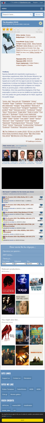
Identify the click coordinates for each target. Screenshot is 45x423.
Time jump (29, 123)
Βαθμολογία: (18, 261)
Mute (10, 110)
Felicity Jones (20, 48)
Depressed (6, 123)
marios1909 (16, 405)
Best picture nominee (26, 127)
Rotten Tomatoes (8, 389)
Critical (36, 123)
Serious (38, 118)
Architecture (31, 110)
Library (34, 101)
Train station (24, 118)
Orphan (38, 110)
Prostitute (6, 103)
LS (14, 410)
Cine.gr (4, 394)
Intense (10, 125)
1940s (40, 116)
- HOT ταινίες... (7, 255)
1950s (10, 118)
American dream (15, 108)
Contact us (17, 378)
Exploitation (33, 108)
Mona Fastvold (37, 44)
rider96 (11, 234)
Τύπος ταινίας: (6, 261)
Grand (27, 121)
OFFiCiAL (5, 405)
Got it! (22, 420)
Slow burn (6, 121)
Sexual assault (16, 116)
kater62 (12, 200)
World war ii (35, 105)
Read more (9, 416)
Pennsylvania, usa (29, 103)
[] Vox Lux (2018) (34, 131)
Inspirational (19, 121)
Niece (5, 112)
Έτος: (28, 261)
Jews (12, 121)
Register (35, 2)
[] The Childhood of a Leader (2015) (15, 131)
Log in (41, 2)
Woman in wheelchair (29, 116)
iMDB (31, 389)
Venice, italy (7, 101)
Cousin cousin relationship (27, 114)
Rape (12, 103)
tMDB (39, 389)
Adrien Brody (27, 46)
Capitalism (18, 103)
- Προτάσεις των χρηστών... (11, 251)
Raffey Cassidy (34, 52)
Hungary (17, 105)
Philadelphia (26, 101)
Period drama (12, 112)
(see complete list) (21, 145)
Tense (5, 125)
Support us (6, 378)
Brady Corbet (29, 41)
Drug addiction (25, 105)
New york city (16, 101)
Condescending (28, 125)
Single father (22, 112)
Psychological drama (18, 123)
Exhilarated (38, 125)
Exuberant (6, 127)
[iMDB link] (38, 139)
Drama (28, 35)
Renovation (6, 116)
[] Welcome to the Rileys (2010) (21, 136)
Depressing (18, 125)
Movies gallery (16, 394)
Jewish (32, 118)
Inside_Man (6, 410)
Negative (33, 121)
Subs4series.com (25, 2)
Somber (16, 118)
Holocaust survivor (20, 110)
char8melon (28, 405)
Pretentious (14, 127)
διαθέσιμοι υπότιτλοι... (34, 141)
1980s (5, 118)
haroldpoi (5, 202)
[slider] (11, 29)
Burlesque (14, 114)
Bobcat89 (12, 208)
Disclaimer (27, 378)
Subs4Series (21, 389)
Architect (6, 108)
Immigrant (25, 108)
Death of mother (33, 112)
